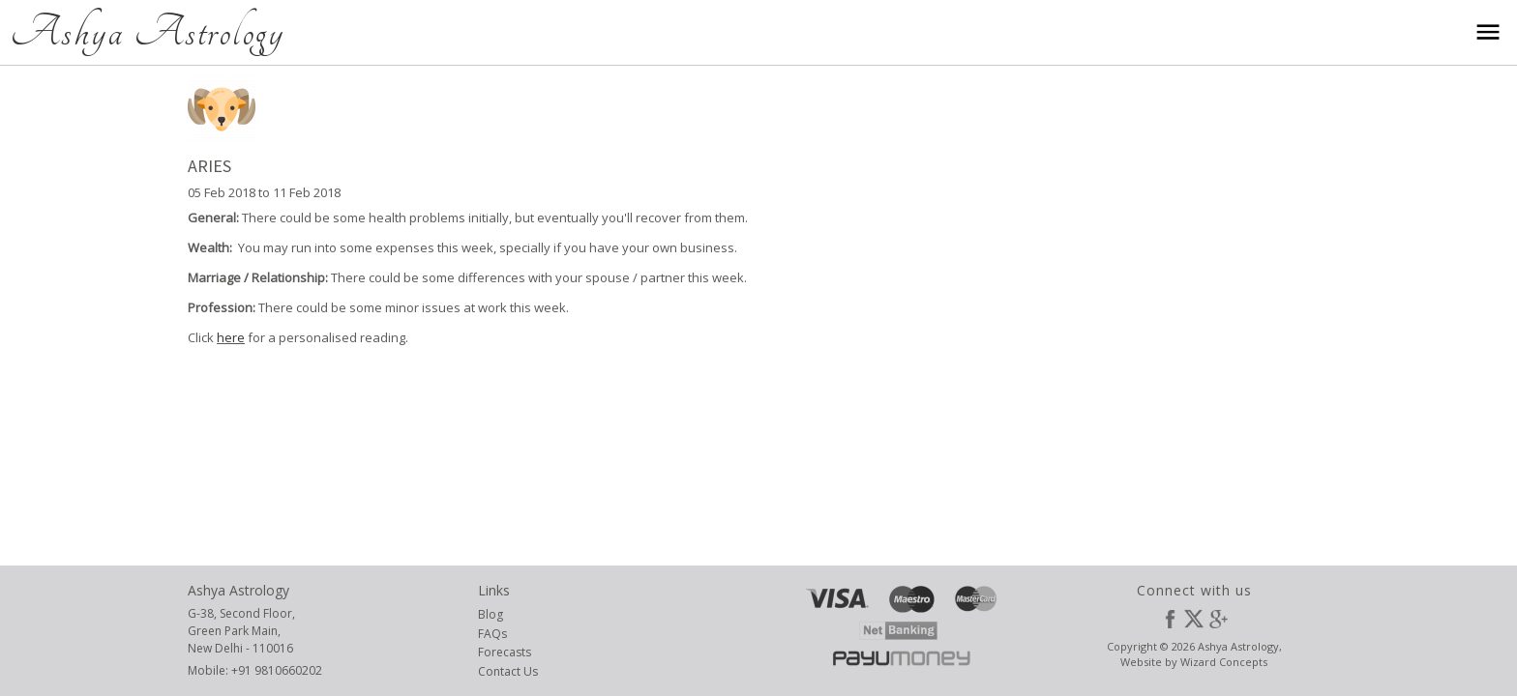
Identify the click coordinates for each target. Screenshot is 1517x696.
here (231, 337)
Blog (490, 614)
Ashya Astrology (147, 32)
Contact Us (508, 671)
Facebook (1169, 618)
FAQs (492, 633)
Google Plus (1218, 618)
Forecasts (504, 652)
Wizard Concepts (1223, 661)
